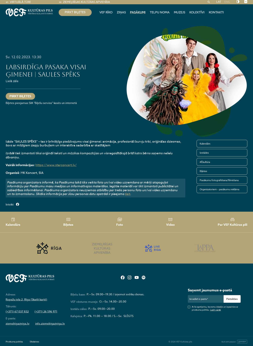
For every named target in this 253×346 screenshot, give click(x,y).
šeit (127, 194)
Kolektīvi (196, 12)
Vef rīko (105, 12)
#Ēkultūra (205, 162)
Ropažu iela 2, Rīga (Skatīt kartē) (26, 300)
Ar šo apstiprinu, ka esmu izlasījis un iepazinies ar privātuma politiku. (215, 308)
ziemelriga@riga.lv (17, 324)
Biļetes (203, 171)
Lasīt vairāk (215, 309)
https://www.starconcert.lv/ (56, 165)
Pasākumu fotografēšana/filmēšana (219, 180)
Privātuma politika (14, 341)
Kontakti (216, 12)
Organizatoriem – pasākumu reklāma (219, 189)
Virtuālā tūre (18, 2)
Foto (119, 222)
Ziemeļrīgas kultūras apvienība (84, 2)
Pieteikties (232, 298)
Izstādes (204, 152)
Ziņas (121, 12)
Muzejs (179, 12)
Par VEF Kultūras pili (232, 222)
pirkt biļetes (75, 12)
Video (170, 222)
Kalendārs (205, 143)
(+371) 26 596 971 (46, 312)
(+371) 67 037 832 (17, 312)
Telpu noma (160, 12)
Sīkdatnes (34, 341)
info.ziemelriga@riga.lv (50, 324)
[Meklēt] (208, 2)
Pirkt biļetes (20, 96)
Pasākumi (138, 12)
